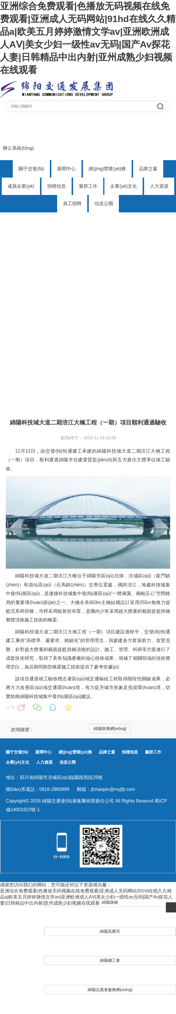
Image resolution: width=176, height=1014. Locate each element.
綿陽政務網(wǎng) (110, 728)
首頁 (10, 381)
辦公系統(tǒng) (18, 148)
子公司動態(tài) (39, 381)
